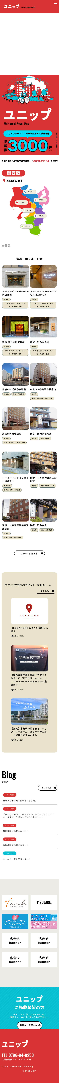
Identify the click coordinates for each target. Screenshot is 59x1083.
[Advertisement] (29, 44)
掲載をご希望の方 (28, 1025)
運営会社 (27, 1067)
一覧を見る (43, 591)
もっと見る (47, 788)
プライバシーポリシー (12, 1067)
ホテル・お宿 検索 (29, 554)
